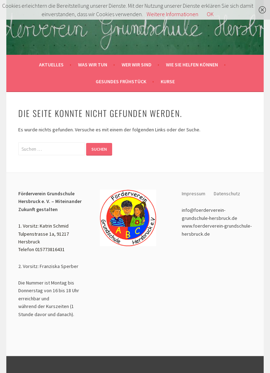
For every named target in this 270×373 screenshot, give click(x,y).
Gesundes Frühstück (121, 81)
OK (210, 14)
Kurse (168, 81)
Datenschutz (227, 193)
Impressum (193, 193)
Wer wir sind (137, 64)
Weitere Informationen (172, 14)
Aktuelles (51, 64)
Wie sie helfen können (192, 64)
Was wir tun (92, 64)
